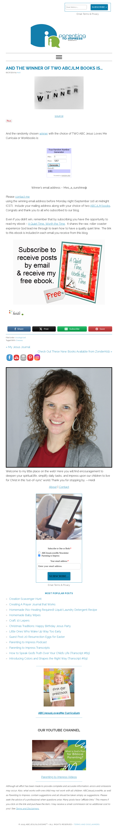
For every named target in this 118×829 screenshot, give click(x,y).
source (59, 116)
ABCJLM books (100, 205)
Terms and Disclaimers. (27, 808)
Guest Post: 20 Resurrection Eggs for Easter (37, 636)
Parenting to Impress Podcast (28, 642)
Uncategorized (20, 337)
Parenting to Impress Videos (59, 777)
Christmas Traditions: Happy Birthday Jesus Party (40, 626)
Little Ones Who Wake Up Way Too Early (35, 631)
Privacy (95, 14)
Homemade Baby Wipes (25, 615)
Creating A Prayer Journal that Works (32, 604)
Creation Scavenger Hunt (25, 598)
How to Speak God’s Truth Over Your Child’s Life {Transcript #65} (49, 653)
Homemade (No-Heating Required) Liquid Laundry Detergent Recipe (53, 609)
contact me (22, 196)
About (53, 487)
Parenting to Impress (59, 34)
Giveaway (19, 340)
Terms (86, 14)
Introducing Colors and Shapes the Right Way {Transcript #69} (48, 658)
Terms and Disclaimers (87, 824)
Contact (64, 487)
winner (43, 133)
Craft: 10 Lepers (19, 620)
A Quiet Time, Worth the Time (46, 223)
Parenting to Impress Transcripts (29, 647)
